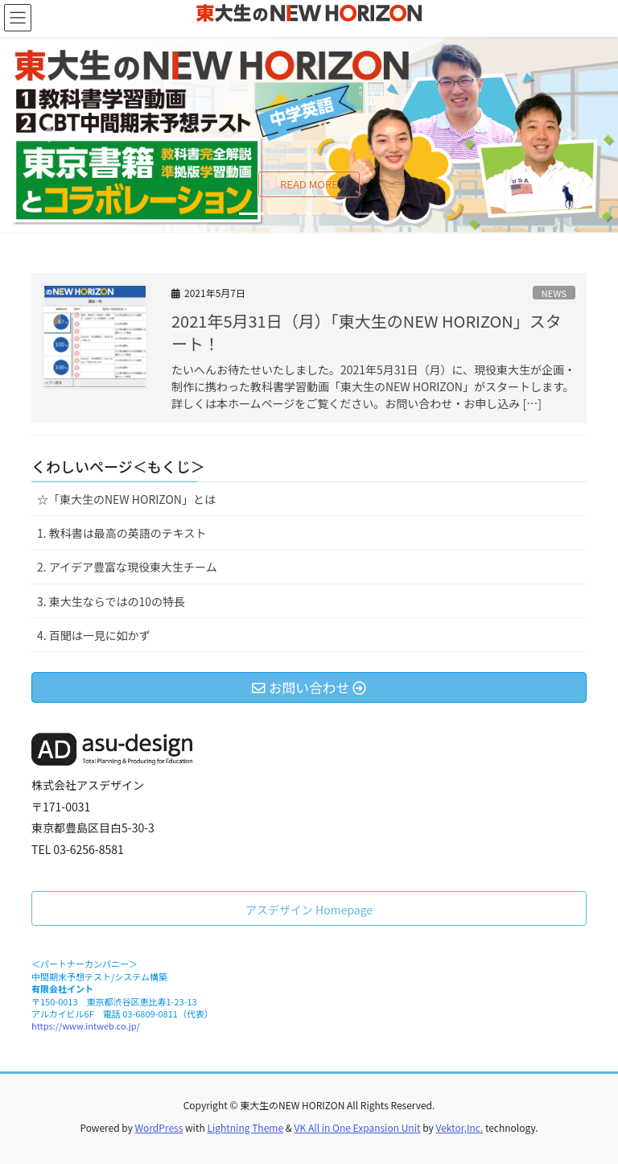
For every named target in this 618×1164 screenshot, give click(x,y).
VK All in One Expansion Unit (358, 1127)
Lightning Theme (245, 1127)
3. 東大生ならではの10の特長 (111, 601)
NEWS (554, 293)
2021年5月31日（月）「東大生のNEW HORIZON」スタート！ (366, 332)
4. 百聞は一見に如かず (93, 635)
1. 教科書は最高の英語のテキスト (121, 533)
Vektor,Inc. (459, 1127)
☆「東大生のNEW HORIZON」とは (126, 499)
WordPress (159, 1127)
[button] (46, 135)
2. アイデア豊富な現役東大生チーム (127, 567)
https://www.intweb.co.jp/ (85, 1025)
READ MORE (309, 184)
